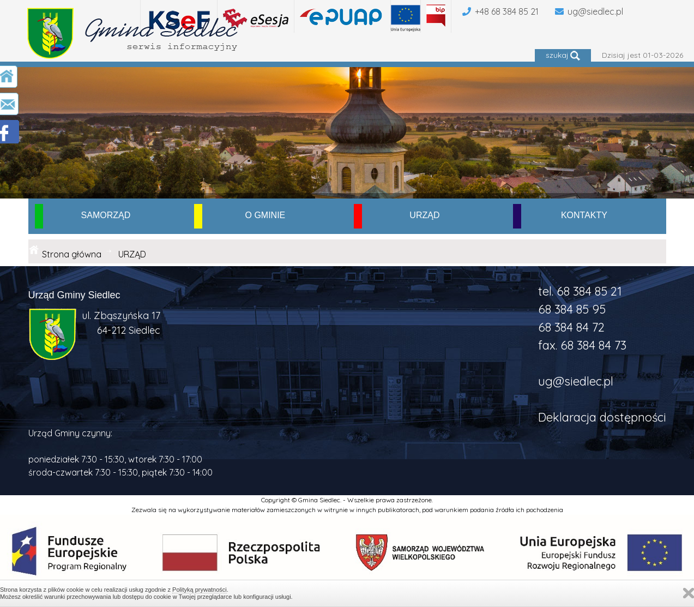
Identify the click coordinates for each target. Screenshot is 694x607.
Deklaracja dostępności (602, 417)
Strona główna (71, 254)
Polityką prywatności (199, 589)
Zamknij (688, 593)
